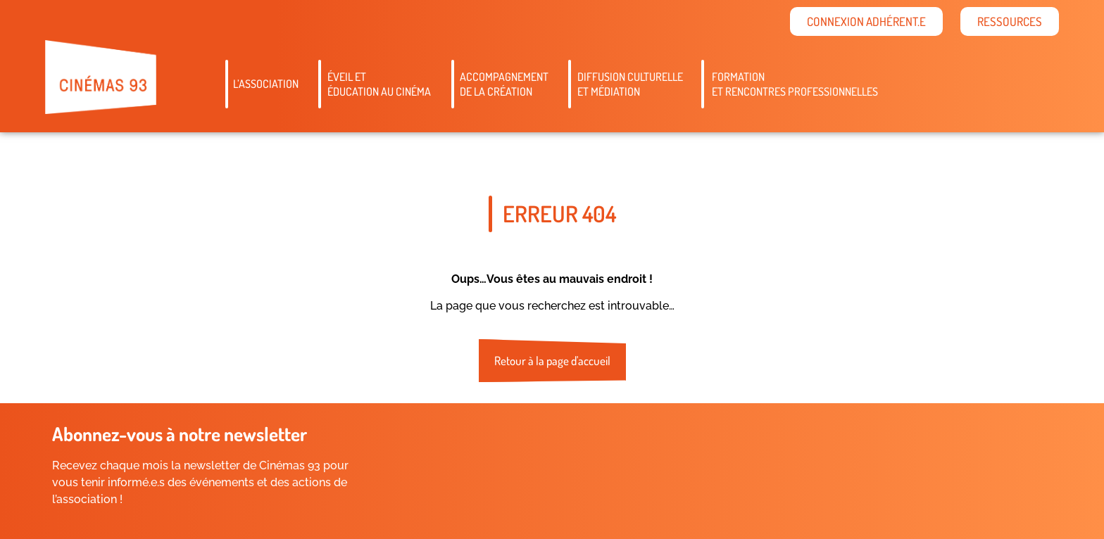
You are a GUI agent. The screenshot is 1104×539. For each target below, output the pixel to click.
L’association (266, 84)
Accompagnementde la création (504, 84)
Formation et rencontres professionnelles (795, 84)
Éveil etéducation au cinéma (379, 84)
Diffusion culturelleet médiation (630, 84)
